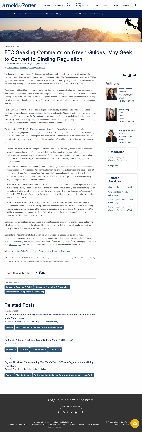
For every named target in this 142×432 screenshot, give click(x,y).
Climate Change (38, 349)
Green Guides (53, 74)
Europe (9, 327)
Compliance (113, 165)
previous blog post (35, 113)
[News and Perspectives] (81, 412)
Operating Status (54, 427)
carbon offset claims (81, 152)
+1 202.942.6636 (126, 101)
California (23, 349)
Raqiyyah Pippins (37, 67)
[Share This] (134, 75)
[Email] (43, 273)
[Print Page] (124, 75)
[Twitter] (72, 412)
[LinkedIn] (36, 273)
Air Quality (11, 349)
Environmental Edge (13, 14)
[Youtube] (76, 412)
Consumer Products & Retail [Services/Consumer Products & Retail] (120, 187)
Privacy (72, 424)
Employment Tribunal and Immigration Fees (49, 424)
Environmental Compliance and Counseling (86, 14)
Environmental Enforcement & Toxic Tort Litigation (44, 14)
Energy (9, 375)
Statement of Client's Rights (18, 424)
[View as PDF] (129, 75)
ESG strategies (15, 245)
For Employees (93, 424)
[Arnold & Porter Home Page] (19, 5)
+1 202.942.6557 (126, 142)
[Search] (136, 5)
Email (121, 98)
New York (88, 375)
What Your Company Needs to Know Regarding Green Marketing (48, 251)
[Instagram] (64, 412)
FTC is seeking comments (28, 119)
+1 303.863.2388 (126, 122)
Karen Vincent (13, 67)
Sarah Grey (24, 67)
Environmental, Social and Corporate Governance (39, 327)
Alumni (81, 424)
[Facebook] (40, 273)
